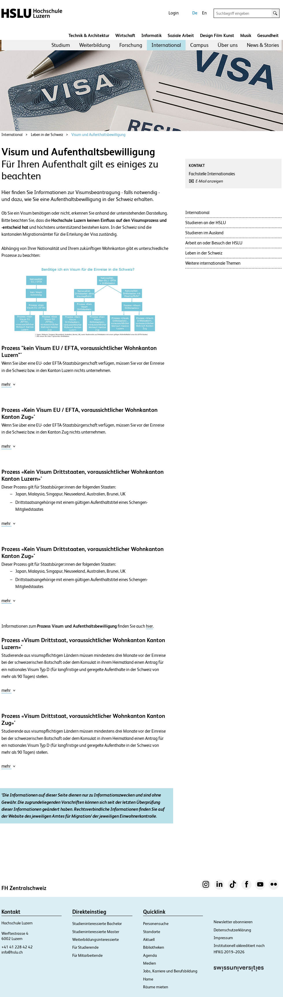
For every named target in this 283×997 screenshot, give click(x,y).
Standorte (151, 931)
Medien (149, 963)
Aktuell (149, 939)
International (166, 45)
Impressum (223, 937)
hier (149, 626)
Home (148, 979)
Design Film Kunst (217, 35)
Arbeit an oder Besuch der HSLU (213, 242)
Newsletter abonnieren (233, 921)
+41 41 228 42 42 (17, 947)
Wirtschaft (125, 35)
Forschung (130, 45)
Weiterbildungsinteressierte (95, 939)
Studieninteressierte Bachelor (97, 923)
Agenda (150, 955)
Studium (60, 45)
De (194, 12)
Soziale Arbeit (181, 35)
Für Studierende (85, 947)
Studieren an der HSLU (205, 222)
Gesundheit (268, 35)
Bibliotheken (153, 947)
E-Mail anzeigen (209, 181)
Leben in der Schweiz (47, 134)
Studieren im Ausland (204, 232)
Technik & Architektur (89, 35)
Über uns (228, 45)
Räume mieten (155, 987)
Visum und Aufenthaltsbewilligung (98, 134)
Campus (199, 45)
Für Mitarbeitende (87, 955)
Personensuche (156, 923)
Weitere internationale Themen (213, 263)
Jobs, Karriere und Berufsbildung (170, 971)
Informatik (151, 35)
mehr (8, 384)
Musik (245, 35)
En (204, 12)
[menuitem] (61, 45)
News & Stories (263, 45)
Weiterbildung (94, 45)
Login (174, 12)
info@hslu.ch (12, 952)
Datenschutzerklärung (232, 930)
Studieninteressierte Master (95, 931)
